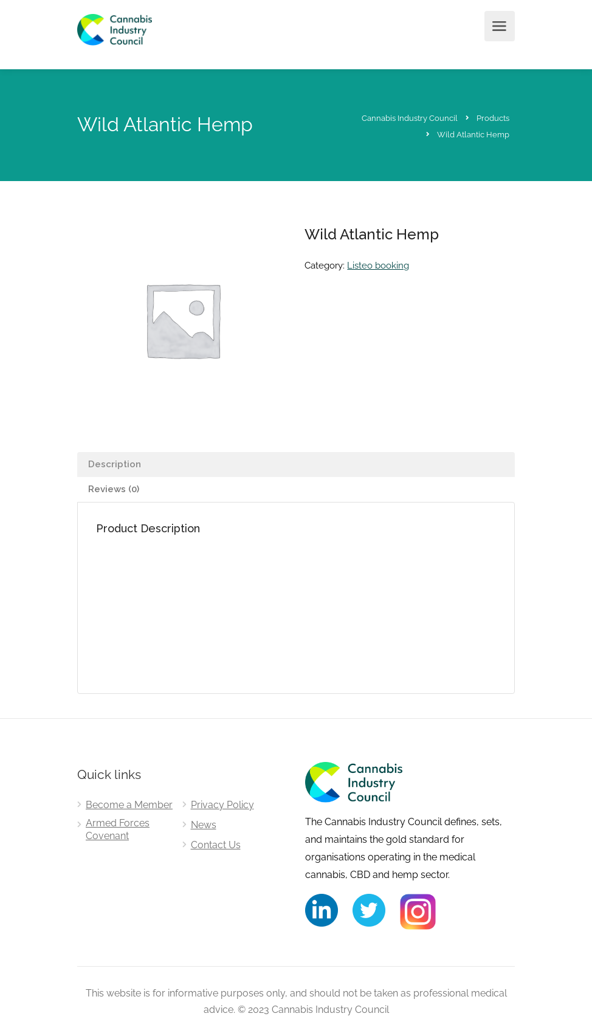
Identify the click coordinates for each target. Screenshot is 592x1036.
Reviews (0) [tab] (113, 489)
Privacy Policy (222, 805)
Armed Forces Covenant (118, 829)
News (203, 825)
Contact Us (216, 845)
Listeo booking (378, 265)
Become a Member (129, 805)
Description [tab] (114, 464)
